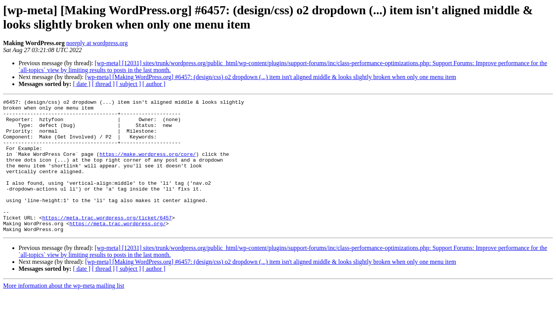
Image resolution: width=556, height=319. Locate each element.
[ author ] (154, 84)
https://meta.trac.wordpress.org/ (118, 248)
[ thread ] (103, 84)
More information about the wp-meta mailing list (63, 312)
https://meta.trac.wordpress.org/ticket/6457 (106, 241)
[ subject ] (128, 84)
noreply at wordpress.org (96, 43)
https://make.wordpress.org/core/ (148, 165)
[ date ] (81, 84)
